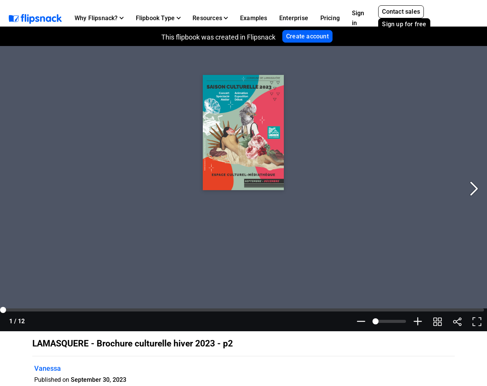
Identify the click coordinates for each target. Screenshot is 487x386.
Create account (307, 36)
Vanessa (47, 368)
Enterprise (293, 18)
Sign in (358, 18)
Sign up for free (404, 24)
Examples (253, 18)
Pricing (330, 18)
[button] (99, 18)
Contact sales (401, 11)
